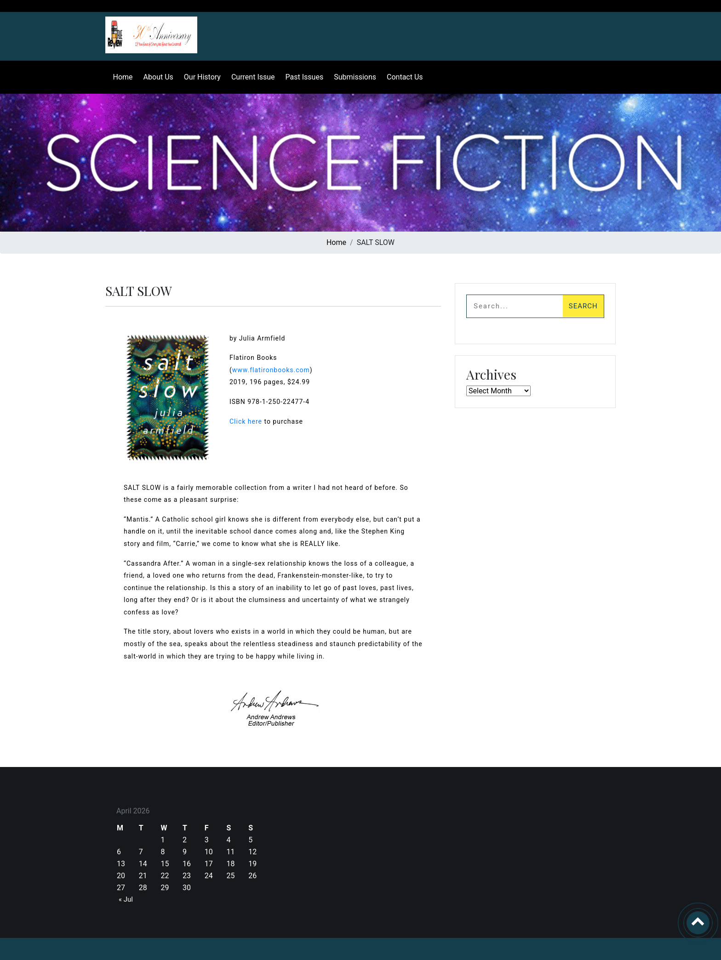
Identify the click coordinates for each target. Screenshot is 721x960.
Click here (245, 421)
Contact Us (401, 77)
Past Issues (300, 77)
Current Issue (249, 77)
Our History (198, 77)
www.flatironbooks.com (271, 370)
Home (119, 77)
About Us (154, 77)
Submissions (351, 77)
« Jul (126, 899)
